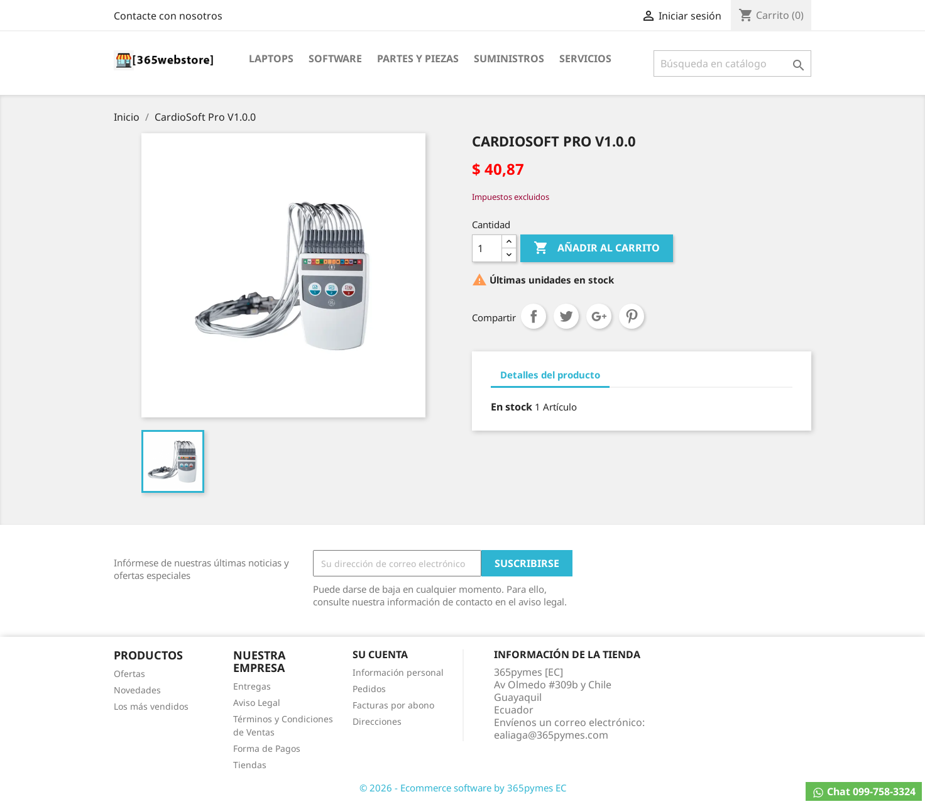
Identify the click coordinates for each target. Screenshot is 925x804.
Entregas (252, 686)
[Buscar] (732, 63)
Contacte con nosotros (168, 16)
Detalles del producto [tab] (550, 374)
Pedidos (369, 689)
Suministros (509, 58)
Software (335, 58)
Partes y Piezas (418, 58)
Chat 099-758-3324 (864, 792)
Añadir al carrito (597, 248)
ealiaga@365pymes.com (551, 735)
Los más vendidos (151, 706)
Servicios (585, 58)
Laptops (271, 58)
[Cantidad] (487, 248)
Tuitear (566, 316)
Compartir (533, 316)
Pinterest (631, 316)
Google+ (598, 316)
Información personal (398, 672)
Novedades (137, 690)
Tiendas (249, 765)
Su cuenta (380, 654)
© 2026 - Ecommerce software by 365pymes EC (462, 787)
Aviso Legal (256, 702)
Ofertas (129, 674)
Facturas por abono (393, 705)
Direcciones (377, 721)
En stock (511, 406)
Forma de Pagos (266, 748)
